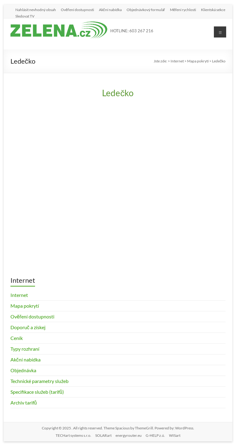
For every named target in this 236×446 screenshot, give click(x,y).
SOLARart (103, 435)
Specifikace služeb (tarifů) (37, 392)
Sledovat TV (24, 16)
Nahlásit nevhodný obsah (35, 9)
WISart (174, 435)
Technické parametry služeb (39, 381)
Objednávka (23, 370)
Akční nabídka (110, 9)
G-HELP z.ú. (155, 435)
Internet (19, 295)
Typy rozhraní (24, 349)
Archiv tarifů (23, 402)
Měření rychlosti (183, 9)
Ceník (16, 338)
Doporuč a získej (27, 327)
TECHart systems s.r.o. (73, 435)
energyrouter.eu (129, 435)
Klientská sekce (213, 9)
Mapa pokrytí (24, 306)
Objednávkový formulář (146, 9)
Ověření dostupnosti (77, 9)
